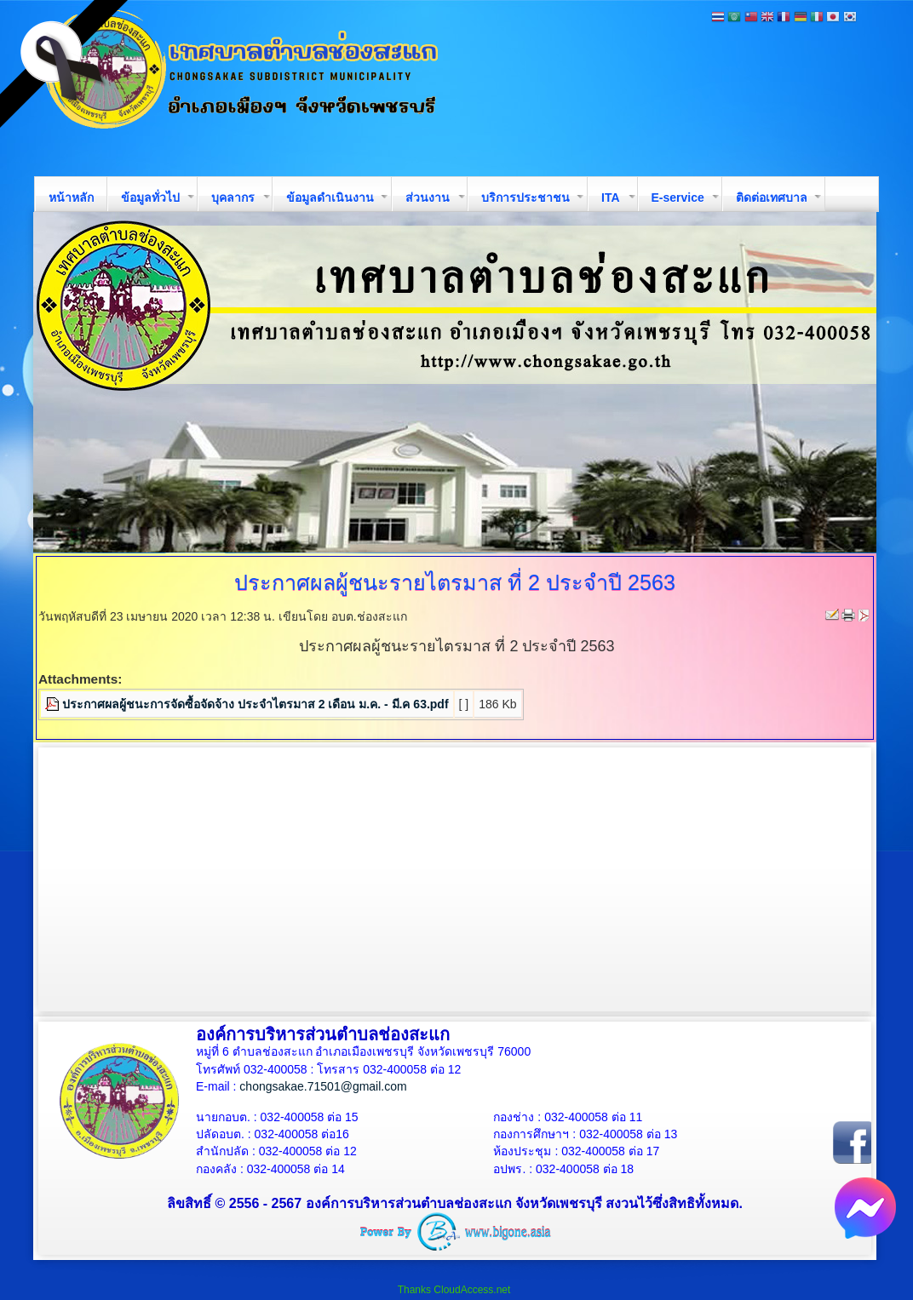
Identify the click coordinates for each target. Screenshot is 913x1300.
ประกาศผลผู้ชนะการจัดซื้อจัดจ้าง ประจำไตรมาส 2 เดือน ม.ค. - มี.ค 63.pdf (255, 704)
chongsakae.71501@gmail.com (322, 1086)
